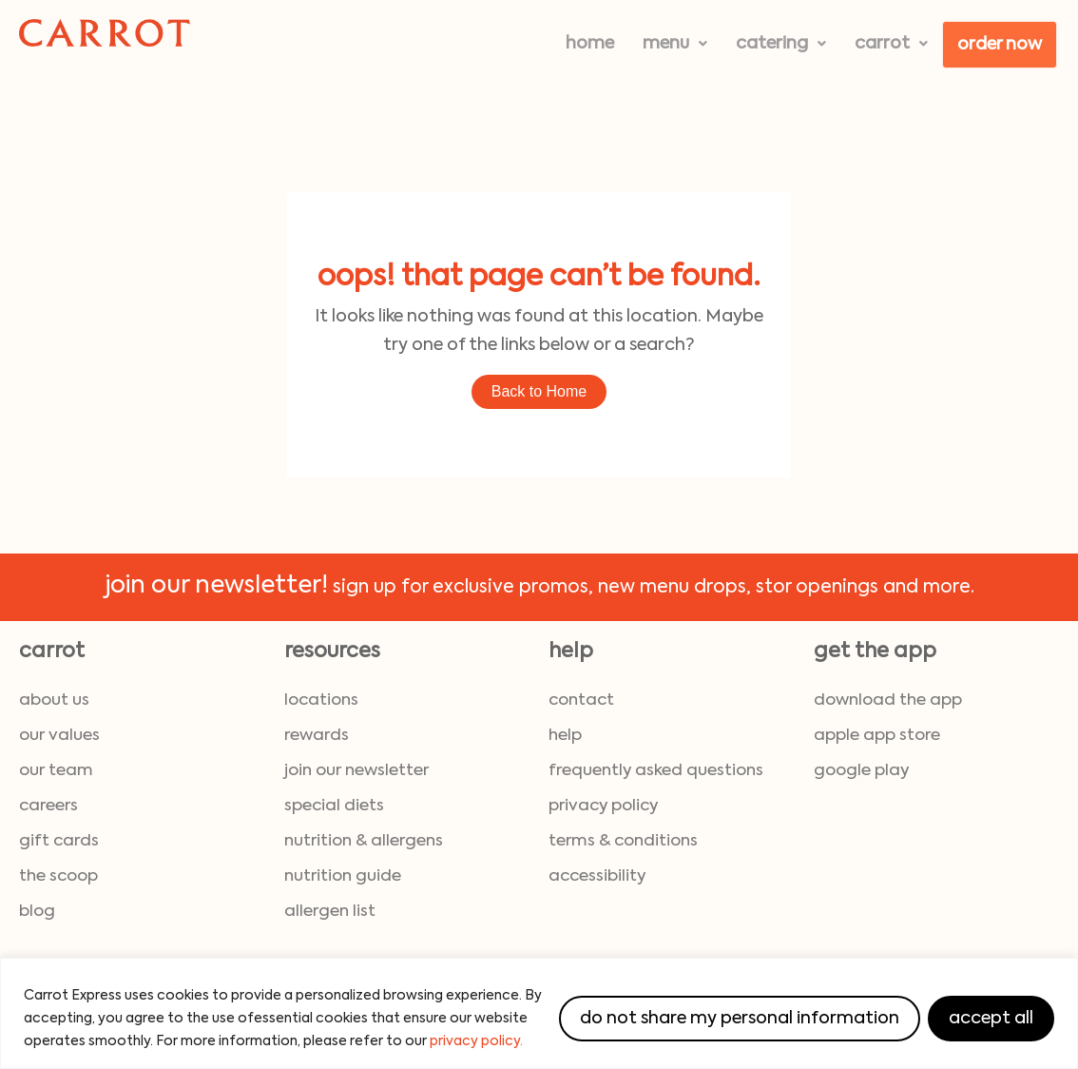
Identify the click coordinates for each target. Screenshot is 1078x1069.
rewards (316, 736)
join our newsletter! (216, 586)
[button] (675, 44)
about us (54, 700)
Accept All (991, 1018)
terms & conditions (623, 841)
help (565, 736)
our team (56, 771)
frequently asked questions (656, 771)
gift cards (59, 841)
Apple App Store (877, 736)
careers (48, 806)
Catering (781, 43)
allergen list (329, 912)
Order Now (999, 44)
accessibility (597, 876)
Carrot (891, 43)
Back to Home (539, 391)
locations (321, 700)
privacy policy (603, 806)
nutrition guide (342, 876)
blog (37, 912)
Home (590, 43)
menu (675, 43)
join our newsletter (356, 771)
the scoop (58, 876)
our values (59, 736)
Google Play (861, 771)
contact (581, 700)
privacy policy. (476, 1041)
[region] (539, 1013)
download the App (888, 700)
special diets (334, 806)
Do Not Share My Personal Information (739, 1018)
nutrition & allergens (363, 841)
